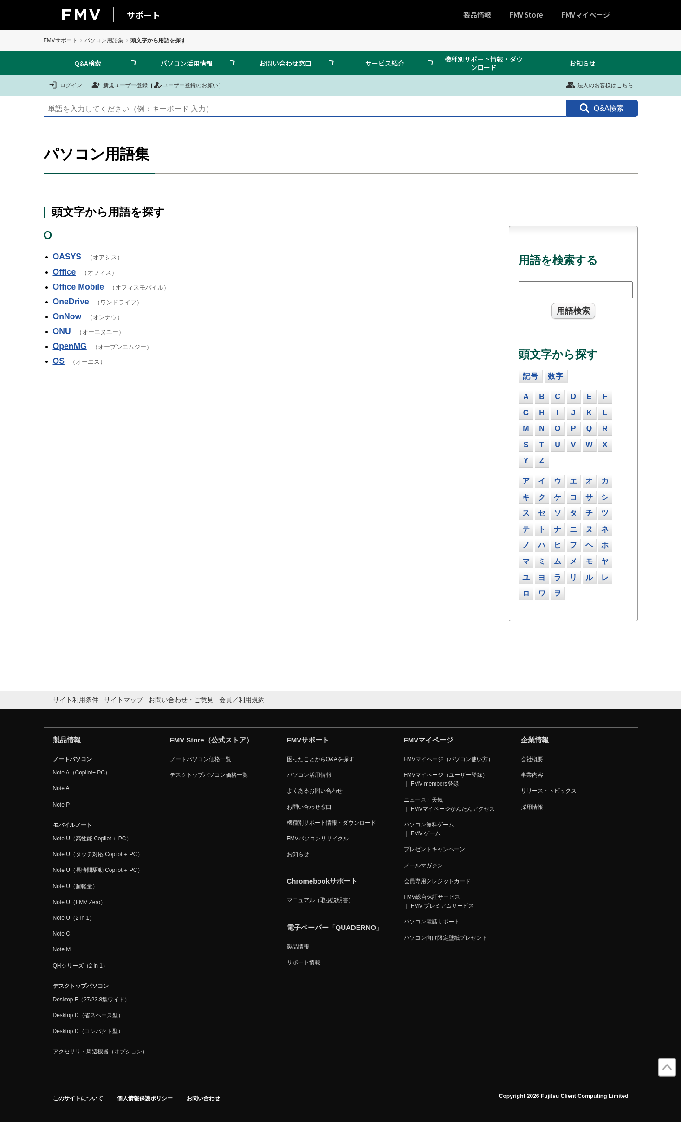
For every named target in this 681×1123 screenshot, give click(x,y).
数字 (556, 376)
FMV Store (526, 14)
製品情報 (477, 14)
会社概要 (532, 759)
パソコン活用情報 (187, 63)
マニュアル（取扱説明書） (320, 900)
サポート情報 (303, 962)
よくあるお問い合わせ (315, 790)
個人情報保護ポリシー (145, 1098)
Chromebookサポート (322, 881)
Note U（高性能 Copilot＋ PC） (92, 838)
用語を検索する (558, 260)
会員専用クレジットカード (437, 881)
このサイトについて (78, 1098)
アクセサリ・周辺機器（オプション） (100, 1051)
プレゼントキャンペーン (434, 849)
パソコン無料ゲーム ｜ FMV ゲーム (429, 829)
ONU (62, 331)
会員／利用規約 (242, 699)
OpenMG (70, 346)
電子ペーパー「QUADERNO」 (335, 927)
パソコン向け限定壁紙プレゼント (445, 938)
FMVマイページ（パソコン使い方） (448, 759)
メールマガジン (423, 865)
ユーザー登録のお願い (185, 85)
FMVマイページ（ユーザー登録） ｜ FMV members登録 (446, 779)
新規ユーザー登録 (119, 85)
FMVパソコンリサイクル (318, 838)
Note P (61, 804)
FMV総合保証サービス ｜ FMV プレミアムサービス (439, 901)
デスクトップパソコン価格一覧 (209, 775)
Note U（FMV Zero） (79, 902)
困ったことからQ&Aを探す (320, 759)
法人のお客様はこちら (599, 85)
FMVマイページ (586, 14)
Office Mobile (78, 286)
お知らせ (583, 63)
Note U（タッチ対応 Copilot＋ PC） (98, 854)
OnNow (67, 316)
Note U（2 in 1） (74, 918)
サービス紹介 (384, 63)
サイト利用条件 (75, 699)
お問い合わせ (203, 1098)
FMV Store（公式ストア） (211, 740)
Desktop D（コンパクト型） (88, 1031)
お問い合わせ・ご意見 (181, 699)
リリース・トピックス (549, 790)
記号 (530, 376)
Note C (61, 933)
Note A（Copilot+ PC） (81, 772)
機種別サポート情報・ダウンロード (484, 63)
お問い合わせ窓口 (285, 63)
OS (59, 361)
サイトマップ (123, 699)
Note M (62, 949)
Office (64, 272)
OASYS (67, 256)
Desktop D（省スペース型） (88, 1015)
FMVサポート (61, 40)
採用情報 (532, 807)
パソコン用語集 (103, 40)
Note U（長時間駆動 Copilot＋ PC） (98, 870)
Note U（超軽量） (75, 886)
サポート (143, 15)
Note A (61, 788)
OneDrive (71, 301)
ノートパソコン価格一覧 (200, 759)
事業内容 (532, 775)
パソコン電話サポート (432, 921)
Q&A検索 (87, 63)
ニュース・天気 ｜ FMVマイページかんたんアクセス (449, 804)
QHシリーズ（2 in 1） (80, 965)
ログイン (65, 85)
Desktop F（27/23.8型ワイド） (91, 999)
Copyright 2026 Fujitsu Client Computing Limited (564, 1096)
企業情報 (535, 740)
